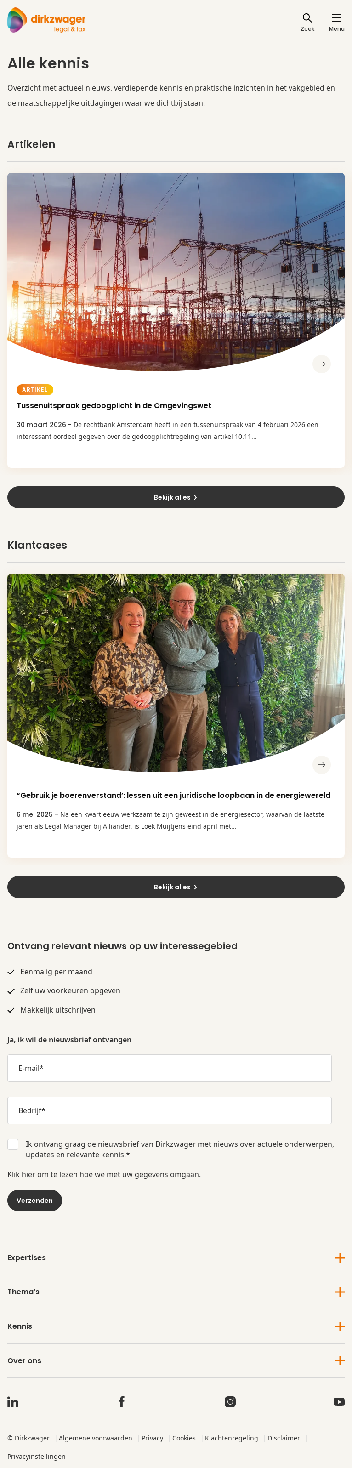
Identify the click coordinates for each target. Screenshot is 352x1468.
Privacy (152, 1438)
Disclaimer (283, 1438)
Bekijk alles (176, 497)
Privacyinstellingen (36, 1456)
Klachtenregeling (231, 1438)
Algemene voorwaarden (95, 1438)
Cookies (184, 1438)
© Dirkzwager (28, 1438)
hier (28, 1174)
